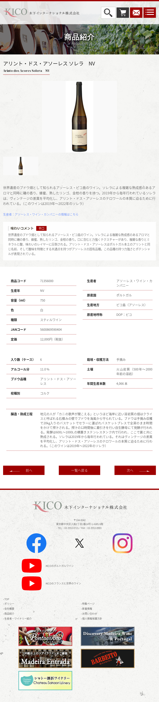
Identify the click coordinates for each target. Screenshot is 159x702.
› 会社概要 (8, 609)
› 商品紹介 (8, 613)
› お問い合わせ (89, 613)
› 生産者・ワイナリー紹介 (17, 618)
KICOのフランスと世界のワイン (63, 583)
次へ (130, 470)
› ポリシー (8, 604)
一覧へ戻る (79, 470)
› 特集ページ (88, 604)
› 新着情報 (86, 609)
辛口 (41, 228)
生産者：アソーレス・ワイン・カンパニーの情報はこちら (40, 214)
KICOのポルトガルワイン (60, 566)
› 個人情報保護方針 (91, 618)
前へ (29, 470)
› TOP (6, 599)
